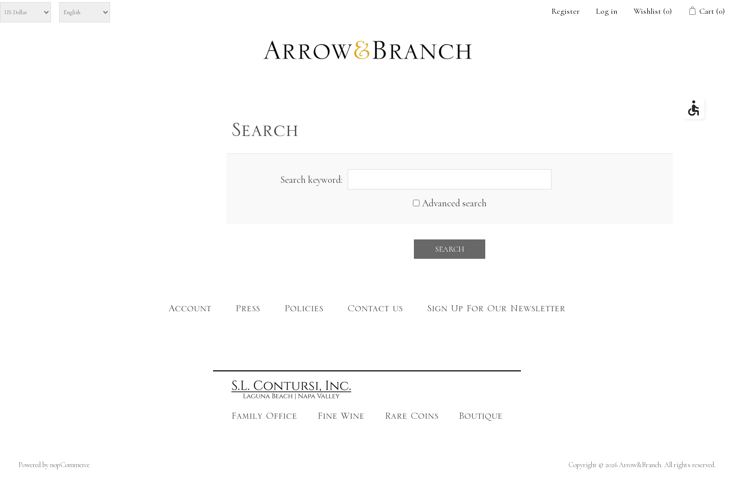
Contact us (375, 311)
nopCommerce (70, 465)
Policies (303, 311)
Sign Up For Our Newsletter (496, 311)
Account (190, 311)
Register (566, 11)
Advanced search (454, 203)
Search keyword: (311, 179)
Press (247, 311)
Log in (606, 11)
